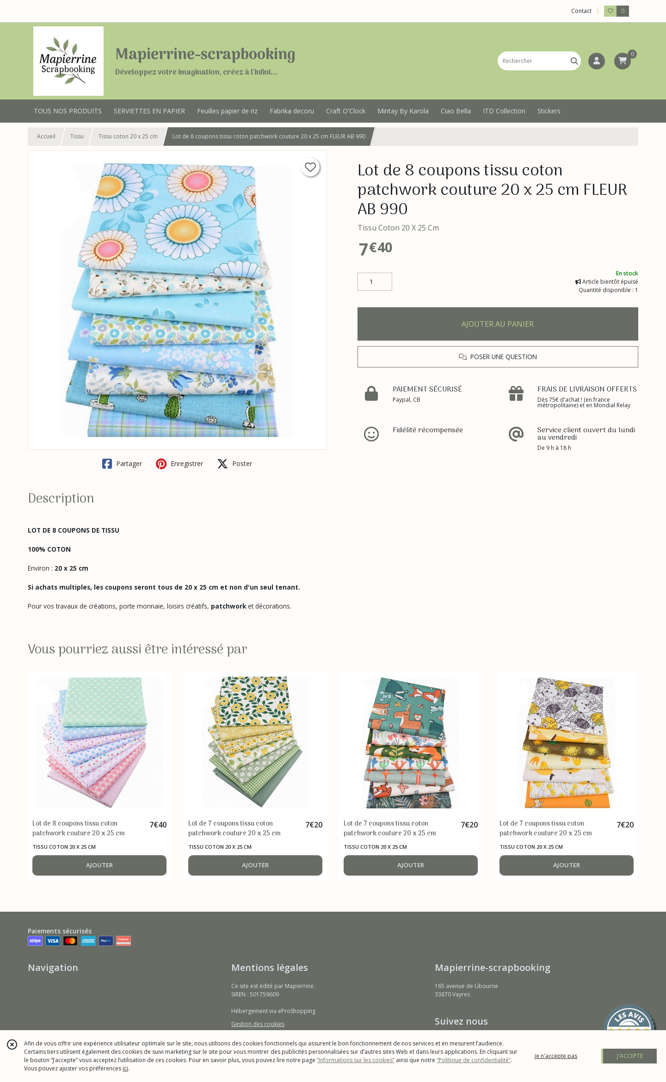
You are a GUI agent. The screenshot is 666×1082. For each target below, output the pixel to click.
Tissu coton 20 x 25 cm (128, 136)
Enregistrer (179, 463)
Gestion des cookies (257, 1024)
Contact (581, 11)
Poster (234, 463)
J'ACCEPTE (630, 1056)
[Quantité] (375, 282)
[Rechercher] (574, 61)
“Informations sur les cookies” (356, 1060)
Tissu (77, 136)
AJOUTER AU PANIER (498, 324)
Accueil (46, 136)
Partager (122, 463)
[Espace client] (596, 61)
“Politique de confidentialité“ (474, 1060)
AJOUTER (99, 865)
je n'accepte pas (556, 1056)
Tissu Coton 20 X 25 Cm (398, 228)
